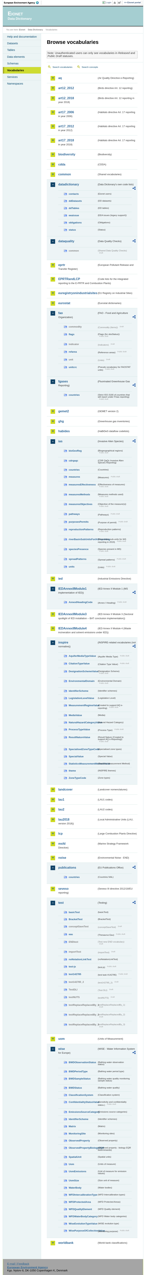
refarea (73, 351)
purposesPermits (79, 521)
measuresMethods (79, 494)
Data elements (16, 56)
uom (61, 1038)
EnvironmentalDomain (81, 681)
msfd (61, 843)
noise (62, 857)
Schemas (12, 63)
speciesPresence (78, 549)
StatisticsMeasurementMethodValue (83, 763)
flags (71, 334)
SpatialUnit (75, 1156)
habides (64, 431)
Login (108, 2)
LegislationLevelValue (81, 698)
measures (74, 476)
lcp (60, 833)
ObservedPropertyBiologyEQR (83, 1147)
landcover (65, 789)
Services (12, 76)
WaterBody (75, 1187)
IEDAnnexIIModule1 (72, 588)
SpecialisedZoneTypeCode (83, 749)
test (60, 902)
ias (60, 441)
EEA (22, 3)
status (72, 229)
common (64, 174)
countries (74, 394)
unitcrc (73, 367)
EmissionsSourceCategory (83, 1111)
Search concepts (90, 67)
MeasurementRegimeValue (83, 705)
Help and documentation (22, 36)
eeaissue (74, 215)
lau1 (61, 799)
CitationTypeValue (79, 663)
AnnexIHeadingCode (80, 602)
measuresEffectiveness (82, 484)
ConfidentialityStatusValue (83, 1102)
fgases (63, 381)
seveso (63, 888)
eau (71, 934)
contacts (74, 193)
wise (61, 1048)
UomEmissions (77, 1171)
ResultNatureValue (79, 737)
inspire (63, 642)
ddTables (74, 208)
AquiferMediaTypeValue (82, 656)
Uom (71, 1164)
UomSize (74, 1180)
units (72, 566)
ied (60, 578)
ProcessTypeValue (79, 729)
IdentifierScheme (78, 690)
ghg (61, 421)
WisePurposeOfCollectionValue (83, 1230)
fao (60, 313)
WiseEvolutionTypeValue (83, 1223)
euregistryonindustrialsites (77, 293)
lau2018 (63, 819)
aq (60, 78)
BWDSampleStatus (79, 1078)
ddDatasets (75, 200)
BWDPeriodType (78, 1071)
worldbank (65, 1242)
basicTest (74, 912)
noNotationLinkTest (80, 959)
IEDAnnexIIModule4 (72, 628)
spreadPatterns (77, 559)
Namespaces (15, 83)
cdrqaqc (73, 460)
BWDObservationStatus (82, 1062)
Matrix (72, 1126)
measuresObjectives (80, 504)
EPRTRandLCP (69, 279)
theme (72, 770)
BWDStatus (75, 1087)
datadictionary (68, 184)
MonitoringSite (77, 1133)
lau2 (61, 809)
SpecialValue (76, 756)
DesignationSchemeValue (83, 671)
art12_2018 (66, 98)
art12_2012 (66, 88)
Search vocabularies (62, 67)
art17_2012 (66, 126)
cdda (61, 164)
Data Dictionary (35, 29)
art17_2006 (66, 112)
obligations (75, 222)
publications (67, 867)
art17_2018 (66, 140)
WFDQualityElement (80, 1209)
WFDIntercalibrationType (83, 1194)
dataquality (66, 241)
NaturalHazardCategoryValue (83, 722)
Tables (11, 49)
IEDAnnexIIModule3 (72, 614)
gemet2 (63, 411)
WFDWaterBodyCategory (83, 1216)
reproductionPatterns (81, 529)
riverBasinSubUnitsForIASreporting (83, 539)
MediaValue (75, 715)
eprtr (61, 265)
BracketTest (75, 919)
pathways (74, 514)
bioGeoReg (75, 450)
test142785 (75, 974)
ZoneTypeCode (77, 777)
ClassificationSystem (81, 1095)
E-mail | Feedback (18, 1263)
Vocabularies (15, 70)
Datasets (12, 43)
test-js (72, 966)
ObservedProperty (79, 1140)
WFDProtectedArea (80, 1202)
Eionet (22, 29)
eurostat (64, 303)
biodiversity (66, 154)
